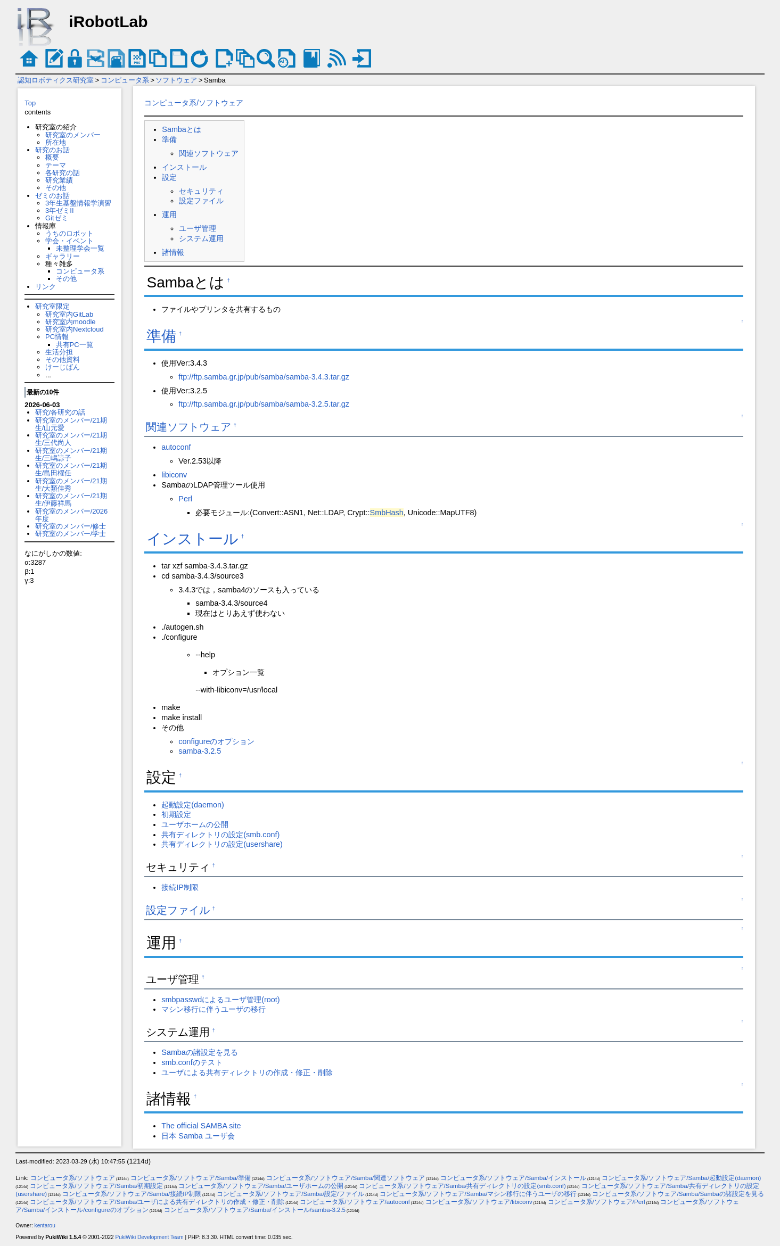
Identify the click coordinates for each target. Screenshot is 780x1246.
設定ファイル (201, 200)
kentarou (45, 1225)
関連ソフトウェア (209, 153)
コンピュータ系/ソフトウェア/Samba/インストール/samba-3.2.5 (255, 1210)
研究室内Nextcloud (74, 329)
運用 (169, 214)
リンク (45, 287)
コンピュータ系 (125, 80)
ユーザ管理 (197, 228)
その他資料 (62, 360)
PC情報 (57, 337)
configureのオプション (216, 741)
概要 (52, 157)
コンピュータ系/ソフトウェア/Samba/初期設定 (96, 1186)
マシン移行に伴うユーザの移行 (213, 1009)
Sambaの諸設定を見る (199, 1052)
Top (30, 103)
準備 (169, 139)
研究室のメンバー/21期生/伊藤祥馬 (71, 499)
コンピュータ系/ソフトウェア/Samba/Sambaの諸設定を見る (678, 1194)
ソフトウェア (176, 80)
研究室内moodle (70, 322)
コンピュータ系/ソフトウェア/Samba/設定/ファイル (290, 1194)
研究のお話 (52, 150)
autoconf (176, 447)
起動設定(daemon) (192, 805)
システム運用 (201, 238)
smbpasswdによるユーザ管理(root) (220, 999)
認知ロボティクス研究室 (56, 80)
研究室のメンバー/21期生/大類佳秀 (71, 484)
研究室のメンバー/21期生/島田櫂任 (71, 469)
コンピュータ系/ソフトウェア (193, 102)
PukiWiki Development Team (150, 1237)
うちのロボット (69, 233)
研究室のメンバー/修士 (70, 526)
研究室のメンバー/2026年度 (71, 515)
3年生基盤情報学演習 (78, 203)
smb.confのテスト (191, 1062)
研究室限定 (52, 306)
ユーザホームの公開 (194, 824)
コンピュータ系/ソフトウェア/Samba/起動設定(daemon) (681, 1178)
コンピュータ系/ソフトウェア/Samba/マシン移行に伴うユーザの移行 (478, 1194)
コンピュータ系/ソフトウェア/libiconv (478, 1202)
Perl (185, 498)
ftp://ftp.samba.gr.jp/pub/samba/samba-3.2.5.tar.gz (263, 404)
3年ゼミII (59, 210)
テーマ (55, 165)
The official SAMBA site (201, 1125)
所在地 (55, 142)
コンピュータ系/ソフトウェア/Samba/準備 (190, 1178)
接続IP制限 (180, 887)
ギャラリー (62, 256)
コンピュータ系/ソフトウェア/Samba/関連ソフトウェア (345, 1178)
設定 (169, 177)
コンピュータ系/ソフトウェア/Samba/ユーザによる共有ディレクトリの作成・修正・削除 (157, 1202)
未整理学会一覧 (80, 248)
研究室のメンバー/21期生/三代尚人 (71, 439)
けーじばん (62, 367)
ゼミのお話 (52, 196)
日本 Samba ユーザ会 (198, 1136)
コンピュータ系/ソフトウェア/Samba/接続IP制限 (131, 1194)
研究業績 (59, 180)
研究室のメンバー (73, 135)
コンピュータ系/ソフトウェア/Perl (596, 1202)
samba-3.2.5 (199, 751)
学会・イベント (69, 241)
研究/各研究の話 (60, 412)
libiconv (174, 475)
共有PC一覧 (74, 345)
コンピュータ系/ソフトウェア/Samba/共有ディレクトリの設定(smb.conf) (462, 1186)
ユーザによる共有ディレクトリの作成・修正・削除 (247, 1072)
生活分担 (59, 352)
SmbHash (387, 512)
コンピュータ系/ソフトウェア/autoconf (355, 1202)
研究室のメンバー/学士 (70, 534)
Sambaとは (181, 129)
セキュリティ (201, 191)
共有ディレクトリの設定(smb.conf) (220, 834)
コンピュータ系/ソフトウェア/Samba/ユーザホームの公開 (260, 1186)
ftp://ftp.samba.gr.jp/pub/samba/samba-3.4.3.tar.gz (263, 377)
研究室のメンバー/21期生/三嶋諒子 (71, 454)
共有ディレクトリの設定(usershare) (222, 844)
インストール (184, 167)
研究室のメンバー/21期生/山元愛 (71, 424)
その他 (55, 188)
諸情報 (173, 252)
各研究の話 (62, 173)
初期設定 (176, 814)
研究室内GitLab (69, 314)
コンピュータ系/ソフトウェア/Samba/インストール (513, 1178)
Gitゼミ (56, 218)
